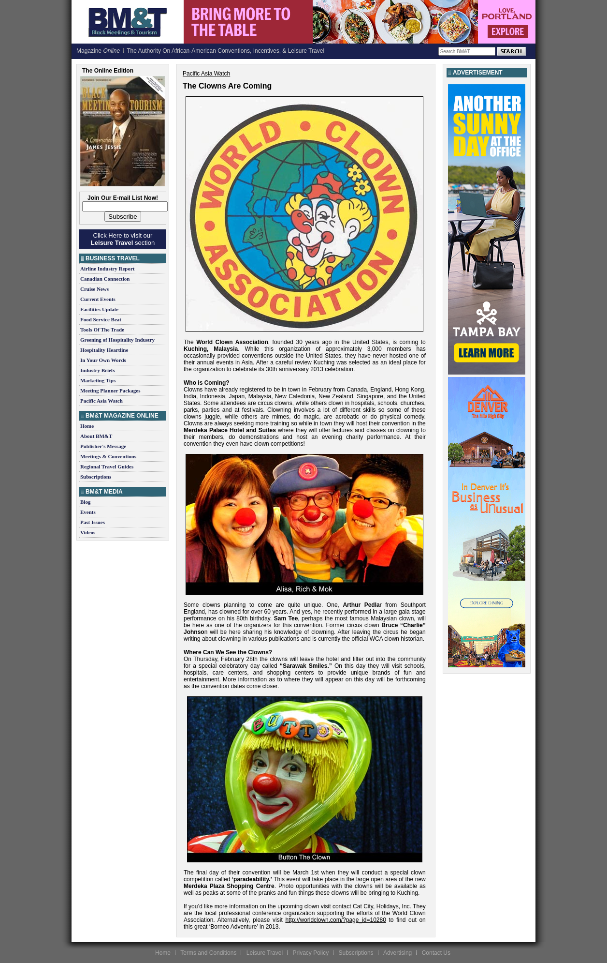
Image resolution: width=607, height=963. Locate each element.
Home (87, 426)
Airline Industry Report (107, 268)
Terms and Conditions (208, 952)
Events (88, 512)
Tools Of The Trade (102, 329)
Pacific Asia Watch (101, 401)
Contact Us (436, 952)
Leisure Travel (264, 952)
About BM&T (96, 436)
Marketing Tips (98, 380)
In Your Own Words (103, 360)
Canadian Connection (105, 279)
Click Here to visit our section (123, 239)
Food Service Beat (100, 319)
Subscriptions (95, 477)
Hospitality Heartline (104, 350)
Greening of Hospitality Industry (117, 340)
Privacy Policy (310, 952)
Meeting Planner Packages (110, 390)
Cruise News (94, 289)
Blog (85, 502)
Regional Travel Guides (106, 466)
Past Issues (92, 522)
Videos (87, 532)
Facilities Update (99, 309)
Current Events (98, 299)
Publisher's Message (103, 446)
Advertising (397, 952)
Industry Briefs (97, 370)
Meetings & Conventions (108, 456)
